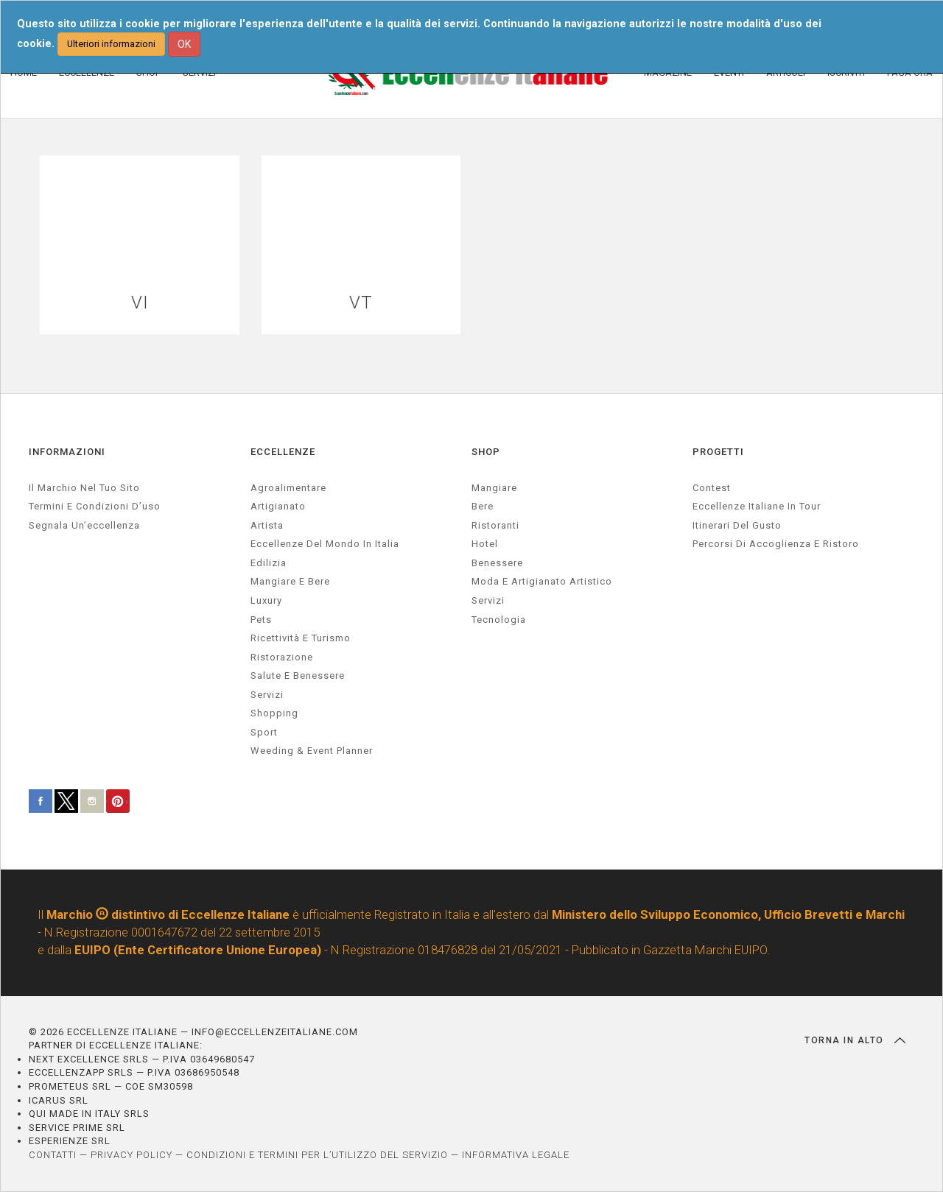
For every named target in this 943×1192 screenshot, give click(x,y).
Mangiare (494, 487)
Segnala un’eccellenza (84, 525)
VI (140, 303)
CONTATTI (53, 1154)
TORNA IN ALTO (854, 1040)
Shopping (274, 713)
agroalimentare (288, 487)
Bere (483, 506)
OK (184, 44)
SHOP (486, 451)
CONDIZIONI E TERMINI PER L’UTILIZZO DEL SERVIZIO (317, 1154)
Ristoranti (495, 525)
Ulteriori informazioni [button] (111, 43)
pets (261, 619)
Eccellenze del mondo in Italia (324, 543)
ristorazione (281, 657)
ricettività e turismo (300, 637)
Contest (712, 487)
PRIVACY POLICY (131, 1154)
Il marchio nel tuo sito (84, 487)
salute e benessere (297, 675)
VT (361, 303)
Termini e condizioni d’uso (95, 506)
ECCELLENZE (282, 451)
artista (267, 525)
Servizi (488, 600)
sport (264, 732)
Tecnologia (499, 619)
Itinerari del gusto (737, 525)
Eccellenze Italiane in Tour (757, 506)
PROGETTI (718, 451)
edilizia (268, 562)
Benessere (497, 562)
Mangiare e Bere (290, 581)
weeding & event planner (311, 750)
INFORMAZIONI (67, 451)
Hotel (485, 543)
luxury (266, 600)
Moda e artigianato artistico (542, 581)
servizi (267, 694)
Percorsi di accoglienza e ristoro (776, 543)
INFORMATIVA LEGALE (515, 1154)
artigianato (278, 506)
